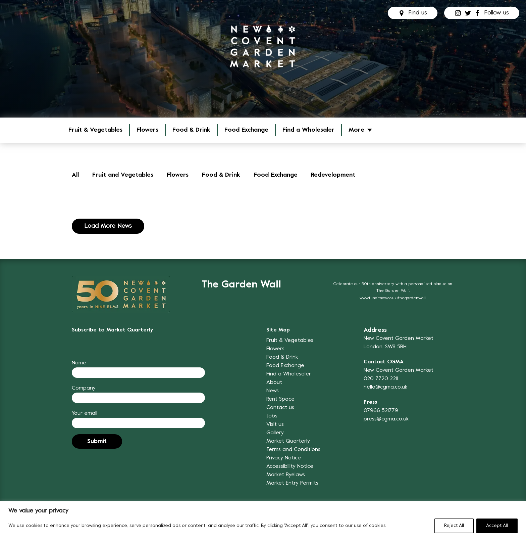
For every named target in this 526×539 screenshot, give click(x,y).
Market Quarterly (288, 441)
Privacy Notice (283, 458)
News (272, 391)
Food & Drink (191, 130)
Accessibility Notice (289, 466)
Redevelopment (332, 175)
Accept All (497, 526)
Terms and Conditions (293, 449)
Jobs (271, 416)
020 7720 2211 (381, 378)
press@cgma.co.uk (386, 419)
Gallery (275, 433)
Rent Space (280, 399)
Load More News (108, 226)
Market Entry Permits (292, 483)
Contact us (280, 407)
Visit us (275, 424)
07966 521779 (381, 410)
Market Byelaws (285, 475)
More (356, 130)
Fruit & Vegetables (95, 130)
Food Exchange (246, 130)
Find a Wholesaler (308, 130)
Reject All (454, 526)
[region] (263, 520)
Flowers (147, 130)
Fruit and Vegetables (122, 175)
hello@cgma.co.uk (385, 387)
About (274, 382)
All (75, 175)
